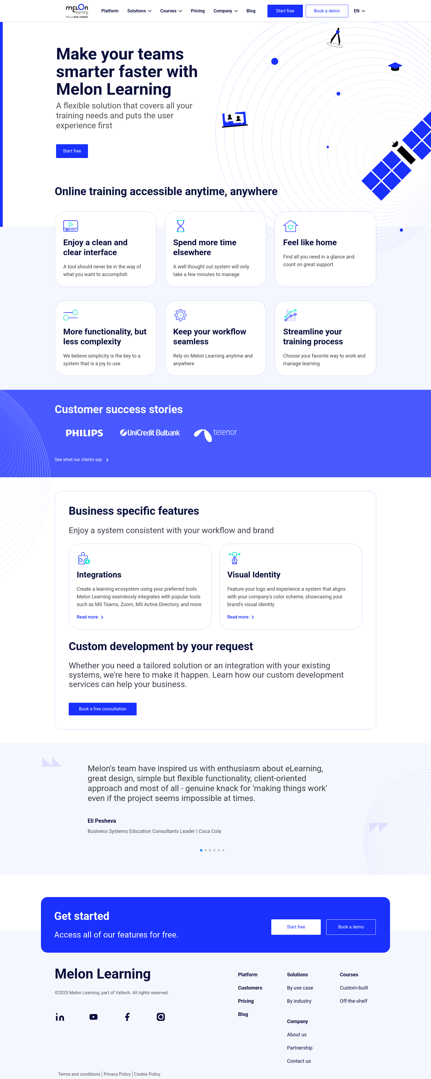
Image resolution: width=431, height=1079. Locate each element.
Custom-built (354, 995)
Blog (243, 1021)
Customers (250, 995)
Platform (248, 982)
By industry (299, 1008)
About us (297, 1042)
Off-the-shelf (354, 1008)
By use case (300, 995)
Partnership (300, 1055)
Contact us (299, 1068)
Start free (285, 10)
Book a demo (327, 10)
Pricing (246, 1008)
